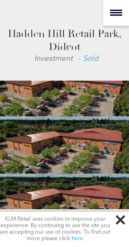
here (77, 239)
